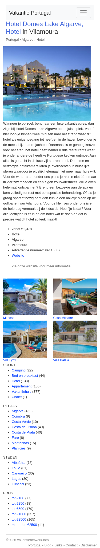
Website (18, 255)
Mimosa (8, 318)
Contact (72, 545)
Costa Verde (21, 422)
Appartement (21, 386)
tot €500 (18, 509)
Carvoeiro (19, 473)
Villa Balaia (61, 360)
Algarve (27, 40)
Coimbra (18, 416)
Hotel (41, 40)
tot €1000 (19, 514)
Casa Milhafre (63, 318)
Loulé (16, 468)
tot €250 (18, 503)
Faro (15, 438)
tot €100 (18, 498)
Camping (19, 370)
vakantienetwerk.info (33, 540)
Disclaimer (89, 545)
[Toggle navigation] (83, 12)
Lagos (16, 479)
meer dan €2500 (24, 525)
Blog (47, 545)
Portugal (12, 40)
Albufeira (18, 463)
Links (58, 545)
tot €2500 (19, 519)
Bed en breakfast (25, 376)
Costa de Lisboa (24, 427)
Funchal (18, 484)
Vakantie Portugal (30, 13)
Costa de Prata (23, 432)
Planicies (19, 448)
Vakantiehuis (21, 392)
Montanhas (20, 443)
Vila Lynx (9, 360)
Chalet (17, 397)
